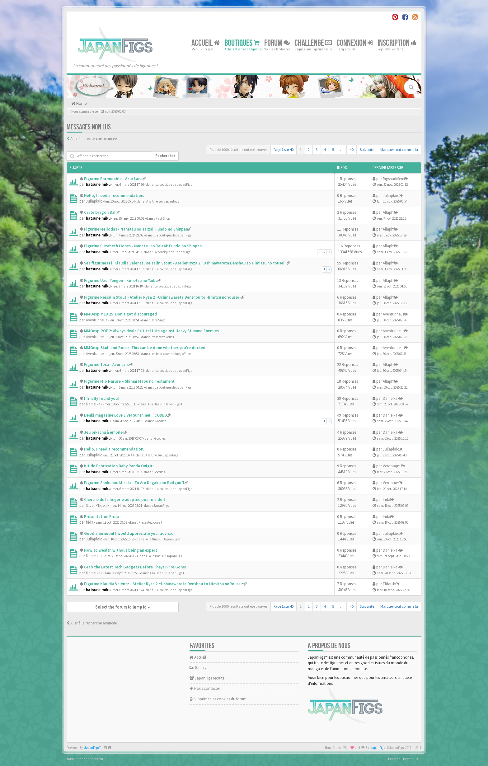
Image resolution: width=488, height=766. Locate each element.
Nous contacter (205, 688)
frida (386, 499)
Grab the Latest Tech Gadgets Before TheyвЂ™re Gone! (135, 567)
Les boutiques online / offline (171, 354)
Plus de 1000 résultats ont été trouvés (238, 149)
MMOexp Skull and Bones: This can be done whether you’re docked (144, 347)
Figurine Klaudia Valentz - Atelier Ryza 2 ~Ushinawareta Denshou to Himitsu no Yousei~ (164, 583)
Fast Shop (163, 218)
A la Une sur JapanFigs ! (163, 201)
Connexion (354, 43)
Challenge (313, 43)
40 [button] (352, 149)
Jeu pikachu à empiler (104, 432)
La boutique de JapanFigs (173, 184)
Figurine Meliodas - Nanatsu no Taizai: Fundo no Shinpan (136, 229)
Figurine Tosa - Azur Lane (107, 364)
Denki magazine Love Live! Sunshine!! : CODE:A (125, 415)
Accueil (205, 43)
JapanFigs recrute (207, 678)
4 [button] (325, 149)
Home (81, 103)
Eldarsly (389, 583)
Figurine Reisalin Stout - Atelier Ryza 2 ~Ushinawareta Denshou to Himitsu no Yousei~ (162, 297)
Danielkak (94, 404)
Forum (277, 43)
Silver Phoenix (98, 505)
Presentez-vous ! (162, 337)
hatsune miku (98, 184)
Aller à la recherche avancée (93, 138)
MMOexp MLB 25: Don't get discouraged (120, 314)
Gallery (198, 667)
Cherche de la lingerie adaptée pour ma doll (124, 499)
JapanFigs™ (92, 748)
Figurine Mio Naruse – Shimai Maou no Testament (129, 381)
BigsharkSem (393, 178)
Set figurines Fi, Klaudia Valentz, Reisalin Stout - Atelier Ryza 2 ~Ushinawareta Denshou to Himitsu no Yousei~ (185, 263)
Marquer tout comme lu (399, 149)
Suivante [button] (367, 149)
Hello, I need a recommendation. (114, 195)
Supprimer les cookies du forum (218, 699)
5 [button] (333, 149)
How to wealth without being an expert (120, 550)
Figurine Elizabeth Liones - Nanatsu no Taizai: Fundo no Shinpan (143, 246)
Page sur (283, 149)
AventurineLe (96, 320)
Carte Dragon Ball (100, 212)
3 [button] (317, 149)
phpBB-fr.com (93, 759)
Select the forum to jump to (122, 607)
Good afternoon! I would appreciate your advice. (128, 533)
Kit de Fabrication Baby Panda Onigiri (119, 466)
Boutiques (242, 43)
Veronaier (391, 482)
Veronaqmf (392, 466)
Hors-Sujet (158, 320)
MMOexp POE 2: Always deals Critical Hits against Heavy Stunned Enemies (151, 331)
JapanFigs (161, 505)
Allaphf (388, 212)
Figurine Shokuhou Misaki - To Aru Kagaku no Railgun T (134, 482)
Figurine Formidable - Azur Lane (113, 178)
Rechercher (165, 156)
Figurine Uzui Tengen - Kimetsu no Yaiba (121, 280)
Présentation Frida (101, 516)
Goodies (160, 421)
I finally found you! (101, 398)
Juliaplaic (94, 201)
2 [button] (309, 149)
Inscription (397, 43)
